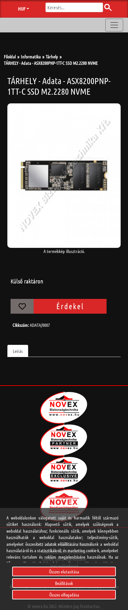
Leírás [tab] (18, 351)
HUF (21, 9)
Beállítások (64, 583)
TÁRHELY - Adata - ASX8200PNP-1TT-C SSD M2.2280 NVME (51, 63)
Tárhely (52, 56)
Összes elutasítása (64, 571)
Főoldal (10, 56)
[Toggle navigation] (114, 25)
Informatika (31, 56)
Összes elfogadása (64, 594)
